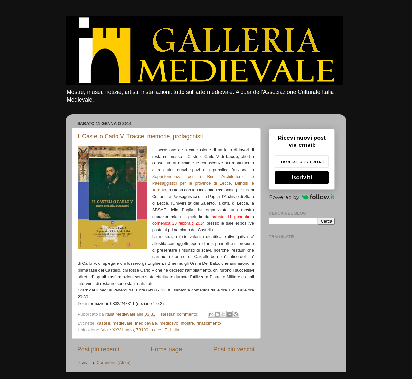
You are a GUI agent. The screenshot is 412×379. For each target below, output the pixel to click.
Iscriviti (302, 177)
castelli (103, 323)
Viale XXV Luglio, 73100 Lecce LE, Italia (140, 330)
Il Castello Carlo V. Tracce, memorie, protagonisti (140, 136)
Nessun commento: (180, 314)
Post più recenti (98, 349)
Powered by (302, 197)
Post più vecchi (233, 349)
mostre (187, 323)
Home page (166, 349)
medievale (123, 323)
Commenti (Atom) (114, 362)
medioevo (168, 323)
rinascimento (208, 323)
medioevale (146, 323)
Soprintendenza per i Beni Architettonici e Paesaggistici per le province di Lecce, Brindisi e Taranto (203, 183)
